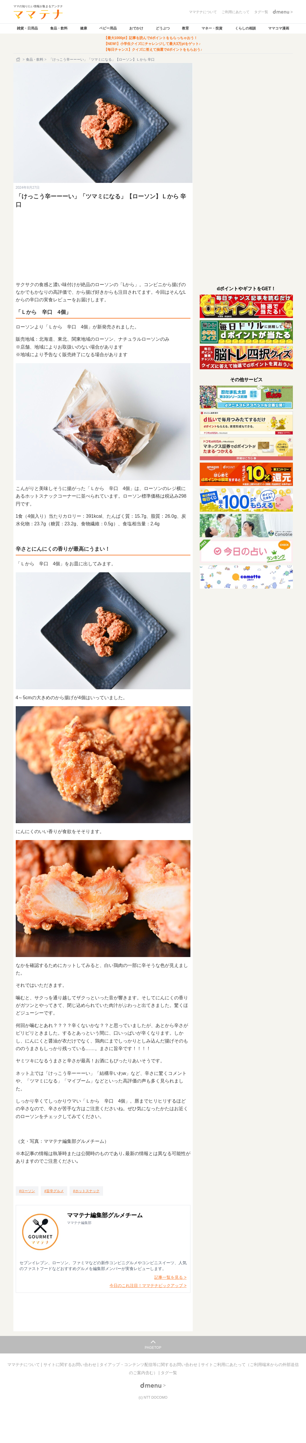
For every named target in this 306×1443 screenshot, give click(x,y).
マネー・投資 (211, 28)
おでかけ (136, 28)
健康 (83, 28)
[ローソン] (27, 1191)
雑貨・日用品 (27, 28)
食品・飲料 (59, 28)
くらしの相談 (245, 28)
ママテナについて (24, 1364)
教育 (185, 28)
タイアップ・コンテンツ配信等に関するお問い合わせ (149, 1364)
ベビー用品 (108, 28)
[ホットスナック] (86, 1191)
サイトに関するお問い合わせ (70, 1364)
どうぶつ (163, 28)
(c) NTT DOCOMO (153, 1397)
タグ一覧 (169, 1372)
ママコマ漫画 (278, 28)
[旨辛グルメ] (54, 1191)
